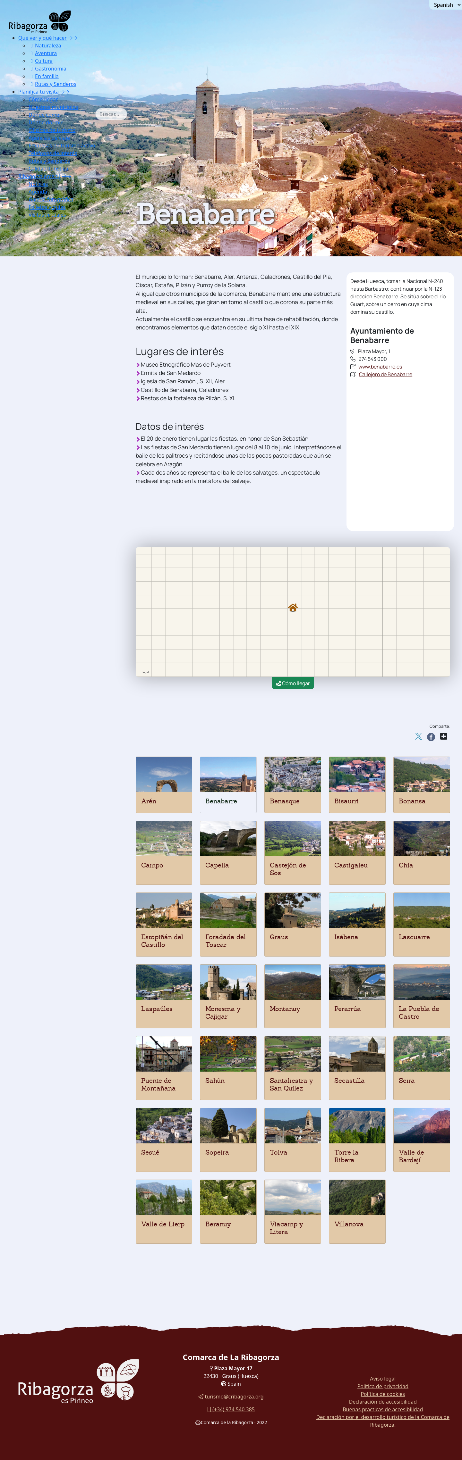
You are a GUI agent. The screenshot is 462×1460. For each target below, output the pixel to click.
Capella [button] (41, 291)
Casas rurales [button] (49, 547)
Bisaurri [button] (42, 267)
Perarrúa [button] (43, 387)
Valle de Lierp (162, 1224)
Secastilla (349, 1080)
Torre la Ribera (346, 1156)
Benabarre (221, 801)
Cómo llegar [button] (43, 99)
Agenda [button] (38, 191)
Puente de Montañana (158, 1084)
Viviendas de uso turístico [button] (65, 571)
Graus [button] (39, 339)
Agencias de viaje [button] (49, 137)
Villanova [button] (44, 499)
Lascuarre (414, 937)
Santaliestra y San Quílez (291, 1084)
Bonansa (412, 801)
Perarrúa (347, 1009)
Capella (217, 865)
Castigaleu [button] (45, 307)
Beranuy (218, 1224)
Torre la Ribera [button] (51, 467)
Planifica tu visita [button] (38, 91)
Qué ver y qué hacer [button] (42, 37)
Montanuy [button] (44, 379)
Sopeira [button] (42, 451)
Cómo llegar (293, 683)
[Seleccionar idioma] (445, 5)
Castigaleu (351, 865)
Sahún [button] (40, 411)
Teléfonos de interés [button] (53, 153)
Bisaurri (346, 801)
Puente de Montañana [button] (59, 403)
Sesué (150, 1152)
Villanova (349, 1224)
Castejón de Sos (288, 869)
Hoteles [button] (41, 531)
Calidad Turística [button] (48, 168)
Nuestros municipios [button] (53, 107)
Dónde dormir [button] (46, 122)
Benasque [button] (44, 251)
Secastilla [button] (44, 427)
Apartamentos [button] (49, 539)
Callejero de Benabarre (385, 374)
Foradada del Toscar (225, 941)
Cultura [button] (41, 60)
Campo (152, 865)
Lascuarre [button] (45, 355)
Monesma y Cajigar (223, 1013)
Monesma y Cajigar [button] (56, 371)
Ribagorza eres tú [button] (39, 176)
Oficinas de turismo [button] (52, 130)
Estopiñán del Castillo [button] (59, 323)
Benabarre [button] (45, 243)
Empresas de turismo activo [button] (62, 145)
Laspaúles (157, 1009)
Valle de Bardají (411, 1156)
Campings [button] (45, 563)
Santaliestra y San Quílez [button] (63, 419)
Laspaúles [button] (45, 363)
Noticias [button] (38, 183)
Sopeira (217, 1152)
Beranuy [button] (42, 259)
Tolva (278, 1152)
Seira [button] (39, 435)
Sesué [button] (39, 443)
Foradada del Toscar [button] (57, 331)
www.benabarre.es (378, 366)
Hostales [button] (43, 555)
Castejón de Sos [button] (52, 299)
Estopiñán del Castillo (162, 941)
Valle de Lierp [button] (50, 483)
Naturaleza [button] (45, 45)
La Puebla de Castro (419, 1013)
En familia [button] (44, 76)
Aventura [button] (43, 53)
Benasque (285, 801)
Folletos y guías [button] (47, 207)
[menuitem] (61, 61)
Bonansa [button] (43, 275)
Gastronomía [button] (47, 68)
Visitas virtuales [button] (47, 214)
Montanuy (285, 1009)
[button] (72, 37)
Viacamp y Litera (286, 1228)
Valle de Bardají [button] (52, 475)
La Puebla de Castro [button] (57, 395)
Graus (279, 937)
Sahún (215, 1080)
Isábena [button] (42, 347)
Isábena (346, 937)
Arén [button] (38, 235)
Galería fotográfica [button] (51, 199)
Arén (148, 801)
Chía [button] (38, 315)
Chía (406, 865)
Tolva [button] (39, 459)
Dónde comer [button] (45, 114)
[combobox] (121, 114)
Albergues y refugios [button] (58, 523)
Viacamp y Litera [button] (54, 491)
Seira (407, 1080)
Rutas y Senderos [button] (52, 83)
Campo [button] (41, 283)
